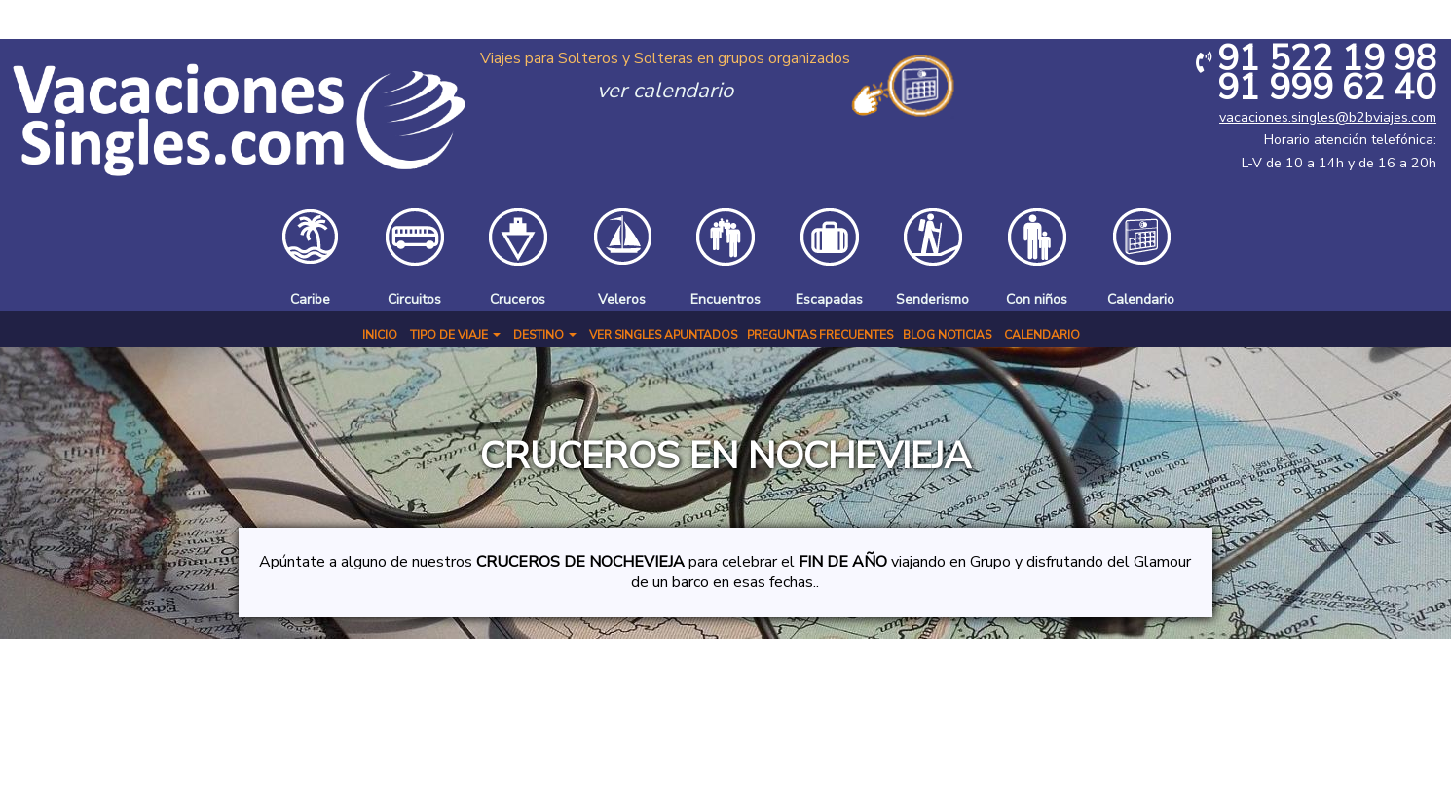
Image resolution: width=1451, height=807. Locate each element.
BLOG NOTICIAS (947, 335)
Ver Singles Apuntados (663, 335)
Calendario (1042, 335)
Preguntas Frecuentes (820, 335)
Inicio (379, 335)
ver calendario (665, 90)
